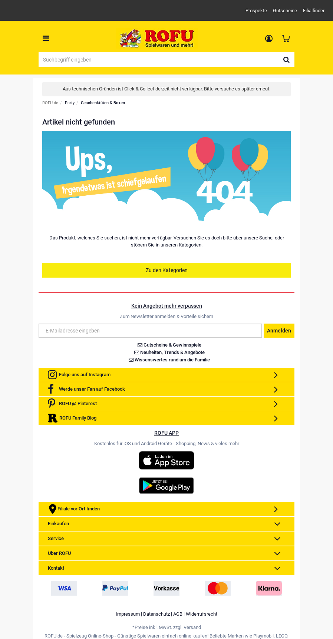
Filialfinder (313, 10)
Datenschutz (156, 614)
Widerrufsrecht (201, 614)
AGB (177, 614)
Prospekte (256, 10)
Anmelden (279, 331)
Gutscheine (285, 10)
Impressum (128, 614)
